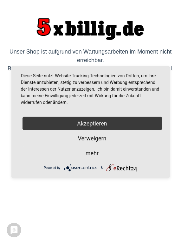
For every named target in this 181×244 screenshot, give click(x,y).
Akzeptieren (92, 123)
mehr (92, 153)
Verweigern (92, 138)
